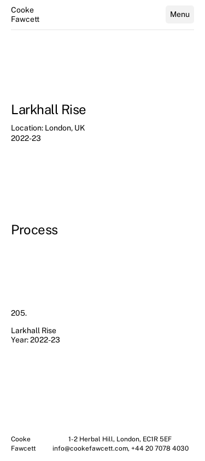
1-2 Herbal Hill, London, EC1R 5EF (120, 439)
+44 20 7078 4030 (160, 448)
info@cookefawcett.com (90, 448)
